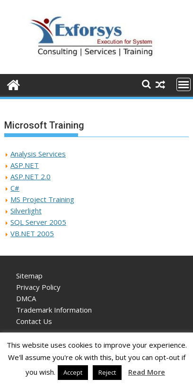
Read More (146, 372)
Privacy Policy (38, 287)
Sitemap (29, 275)
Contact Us (34, 321)
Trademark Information (54, 309)
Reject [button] (107, 372)
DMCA (26, 298)
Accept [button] (72, 372)
